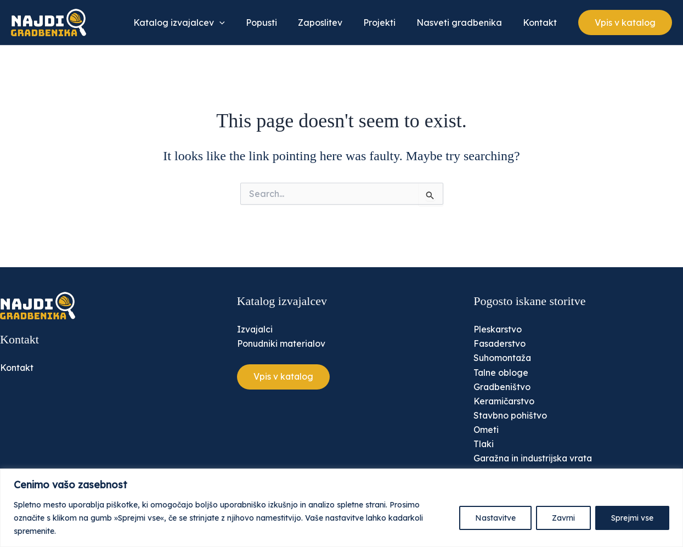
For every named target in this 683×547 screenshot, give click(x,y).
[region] (341, 508)
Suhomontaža (503, 356)
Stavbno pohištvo (510, 414)
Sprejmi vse (632, 518)
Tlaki (483, 443)
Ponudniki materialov (282, 342)
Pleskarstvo (497, 328)
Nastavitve (495, 518)
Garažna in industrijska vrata (534, 458)
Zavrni (563, 518)
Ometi (486, 429)
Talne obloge (501, 371)
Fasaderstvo (500, 342)
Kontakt (17, 366)
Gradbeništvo (502, 385)
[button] (625, 22)
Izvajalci (255, 328)
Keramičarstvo (504, 400)
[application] (237, 22)
